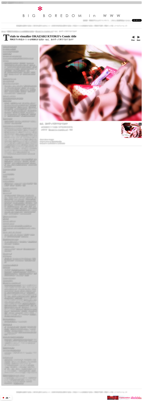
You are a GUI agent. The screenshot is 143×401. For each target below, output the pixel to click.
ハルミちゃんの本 (25, 213)
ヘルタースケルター (9, 278)
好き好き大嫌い (8, 156)
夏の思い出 (7, 258)
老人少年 (25, 160)
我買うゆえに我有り (10, 305)
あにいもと (23, 208)
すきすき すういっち (9, 78)
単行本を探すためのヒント (41, 25)
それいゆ (19, 248)
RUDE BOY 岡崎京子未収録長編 (13, 337)
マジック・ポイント (9, 221)
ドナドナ (11, 312)
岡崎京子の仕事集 (8, 347)
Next (138, 38)
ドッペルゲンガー (9, 93)
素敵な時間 (18, 297)
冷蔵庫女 (24, 310)
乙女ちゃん (24, 236)
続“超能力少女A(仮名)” (28, 115)
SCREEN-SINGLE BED (14, 72)
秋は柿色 (23, 326)
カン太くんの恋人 (18, 202)
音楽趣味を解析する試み (24, 25)
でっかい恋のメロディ (11, 241)
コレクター (7, 250)
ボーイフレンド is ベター (11, 83)
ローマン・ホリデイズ (22, 121)
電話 (23, 185)
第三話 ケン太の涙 (18, 112)
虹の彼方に (23, 241)
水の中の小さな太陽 (13, 236)
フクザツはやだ (13, 213)
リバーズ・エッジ (8, 223)
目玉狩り (18, 185)
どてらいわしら (12, 113)
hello (7, 367)
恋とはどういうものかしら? (58, 130)
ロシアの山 (19, 275)
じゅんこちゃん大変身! (11, 89)
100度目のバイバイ (13, 206)
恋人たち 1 (25, 307)
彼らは (12, 185)
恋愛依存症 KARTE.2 (25, 273)
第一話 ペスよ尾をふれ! (18, 110)
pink (4, 171)
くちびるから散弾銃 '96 (10, 265)
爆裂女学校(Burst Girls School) (22, 339)
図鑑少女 (23, 91)
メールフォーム (119, 25)
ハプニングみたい (8, 181)
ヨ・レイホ (30, 87)
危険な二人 (6, 190)
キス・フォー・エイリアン (23, 133)
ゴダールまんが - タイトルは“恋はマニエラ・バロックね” (19, 228)
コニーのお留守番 (26, 159)
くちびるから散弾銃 (9, 169)
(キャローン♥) (7, 253)
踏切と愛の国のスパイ (22, 209)
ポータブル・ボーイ (28, 103)
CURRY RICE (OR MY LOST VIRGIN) (19, 66)
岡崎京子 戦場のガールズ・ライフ (13, 375)
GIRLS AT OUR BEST (10, 46)
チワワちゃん (7, 256)
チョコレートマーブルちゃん (22, 258)
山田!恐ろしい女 (15, 103)
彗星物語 (22, 63)
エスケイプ (29, 197)
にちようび (18, 312)
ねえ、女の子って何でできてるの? (18, 296)
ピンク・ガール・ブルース (22, 290)
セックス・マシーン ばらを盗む (14, 200)
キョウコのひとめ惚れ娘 (18, 58)
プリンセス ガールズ (13, 87)
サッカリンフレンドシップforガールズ (16, 104)
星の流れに (28, 202)
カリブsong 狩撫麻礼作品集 (11, 350)
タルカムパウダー (16, 330)
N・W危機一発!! (23, 113)
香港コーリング (22, 106)
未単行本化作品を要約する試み (61, 25)
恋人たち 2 (19, 308)
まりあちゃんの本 (9, 195)
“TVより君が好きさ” (19, 70)
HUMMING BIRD (23, 305)
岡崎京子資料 (98, 25)
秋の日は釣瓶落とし (9, 319)
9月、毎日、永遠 (26, 206)
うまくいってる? (9, 248)
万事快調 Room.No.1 (17, 269)
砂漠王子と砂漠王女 (28, 303)
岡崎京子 (11, 2)
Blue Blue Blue (15, 310)
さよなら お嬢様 (14, 91)
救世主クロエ (8, 183)
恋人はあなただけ (28, 248)
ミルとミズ (17, 183)
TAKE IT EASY (7, 118)
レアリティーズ (8, 357)
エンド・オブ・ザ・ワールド (12, 232)
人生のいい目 (21, 93)
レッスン (29, 352)
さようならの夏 (16, 123)
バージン (5, 60)
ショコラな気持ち (8, 174)
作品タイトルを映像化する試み (83, 25)
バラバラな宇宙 (27, 183)
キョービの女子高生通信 (10, 51)
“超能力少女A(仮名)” (13, 115)
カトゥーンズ (7, 193)
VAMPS (26, 234)
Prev (133, 38)
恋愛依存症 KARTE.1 (10, 273)
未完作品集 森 (7, 324)
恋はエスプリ (24, 89)
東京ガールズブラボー (10, 216)
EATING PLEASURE (27, 68)
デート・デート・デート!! (16, 197)
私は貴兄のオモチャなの (10, 239)
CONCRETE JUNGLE (11, 63)
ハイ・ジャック (19, 198)
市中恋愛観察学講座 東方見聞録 (13, 98)
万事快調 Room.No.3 (19, 271)
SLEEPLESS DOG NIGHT (12, 285)
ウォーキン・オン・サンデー (13, 85)
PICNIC (6, 103)
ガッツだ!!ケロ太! (8, 81)
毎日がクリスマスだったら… (19, 328)
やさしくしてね (12, 332)
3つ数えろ (16, 243)
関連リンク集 (108, 25)
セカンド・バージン (9, 96)
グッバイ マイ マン (24, 288)
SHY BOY (26, 72)
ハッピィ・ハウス (8, 178)
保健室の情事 (7, 53)
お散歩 (27, 275)
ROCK (5, 176)
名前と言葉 (30, 91)
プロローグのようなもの (12, 159)
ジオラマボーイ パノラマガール (13, 126)
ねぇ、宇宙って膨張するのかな (17, 164)
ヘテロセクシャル (8, 246)
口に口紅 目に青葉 (13, 326)
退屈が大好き (7, 100)
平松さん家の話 (30, 198)
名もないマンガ (13, 74)
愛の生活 (5, 218)
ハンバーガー (22, 321)
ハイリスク (7, 352)
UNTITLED (6, 267)
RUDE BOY (7, 339)
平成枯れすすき (18, 383)
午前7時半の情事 (19, 204)
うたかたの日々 (8, 280)
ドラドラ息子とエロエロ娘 (20, 162)
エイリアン (17, 160)
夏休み (23, 87)
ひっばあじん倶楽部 (9, 49)
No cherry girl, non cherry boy (12, 56)
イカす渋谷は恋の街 (20, 108)
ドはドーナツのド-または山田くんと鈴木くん (17, 225)
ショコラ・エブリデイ (10, 188)
